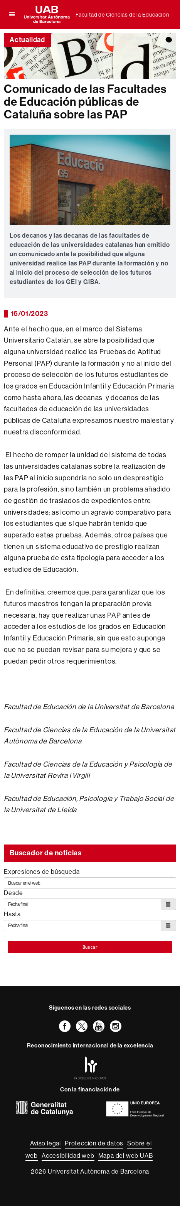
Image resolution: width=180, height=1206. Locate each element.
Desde (13, 893)
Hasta (12, 914)
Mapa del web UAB (125, 1155)
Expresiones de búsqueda (41, 871)
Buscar (90, 947)
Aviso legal (45, 1143)
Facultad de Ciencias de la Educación (122, 14)
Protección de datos (94, 1143)
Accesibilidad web (68, 1155)
